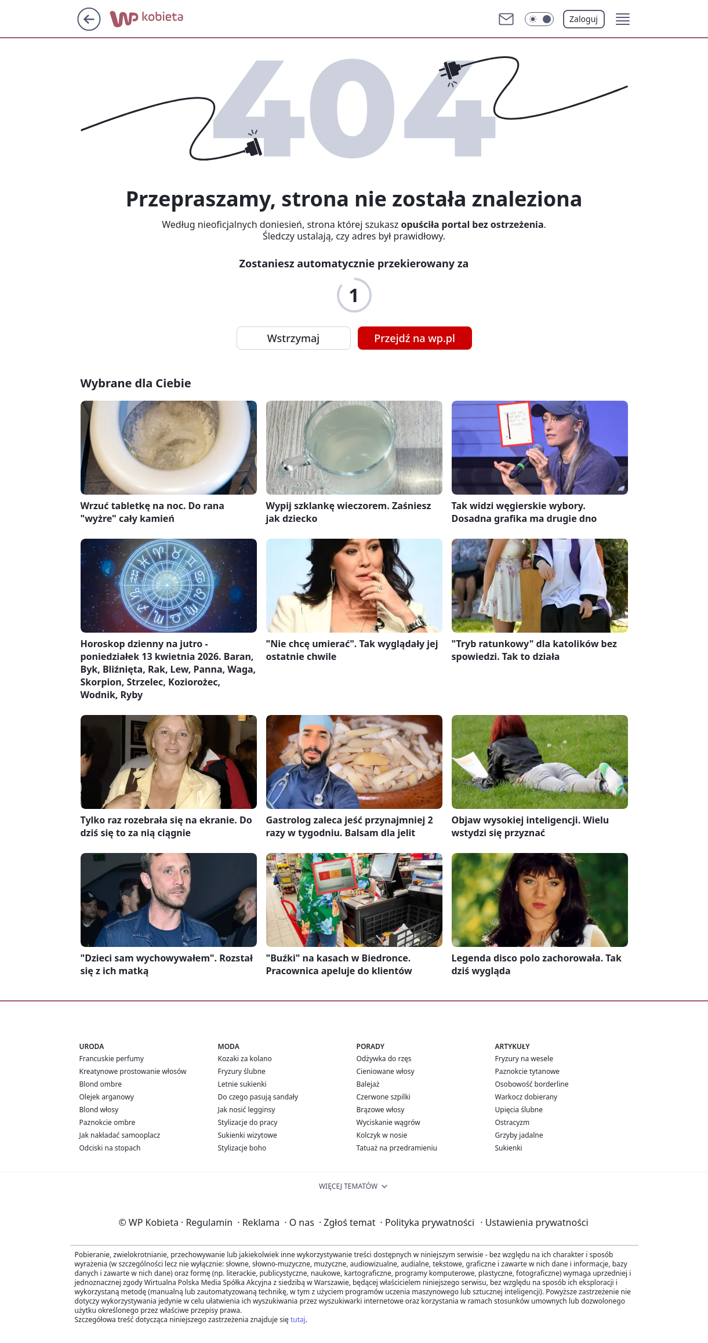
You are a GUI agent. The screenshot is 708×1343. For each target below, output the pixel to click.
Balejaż (368, 1084)
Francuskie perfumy (111, 1058)
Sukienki (508, 1148)
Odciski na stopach (110, 1148)
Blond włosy (99, 1110)
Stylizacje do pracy (248, 1122)
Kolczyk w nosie (382, 1135)
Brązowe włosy (381, 1110)
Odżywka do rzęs (384, 1058)
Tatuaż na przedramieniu (397, 1148)
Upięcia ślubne (519, 1110)
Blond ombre (100, 1084)
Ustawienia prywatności (534, 1222)
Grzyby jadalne (519, 1135)
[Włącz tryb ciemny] (539, 19)
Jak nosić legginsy (246, 1110)
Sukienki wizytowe (247, 1135)
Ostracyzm (512, 1122)
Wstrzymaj (293, 338)
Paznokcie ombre (107, 1122)
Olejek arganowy (106, 1097)
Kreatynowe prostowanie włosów (133, 1071)
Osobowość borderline (532, 1084)
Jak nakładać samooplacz (120, 1135)
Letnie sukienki (242, 1084)
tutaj (298, 1319)
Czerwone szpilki (384, 1097)
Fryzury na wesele (524, 1058)
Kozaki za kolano (245, 1058)
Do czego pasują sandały (258, 1097)
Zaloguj (583, 18)
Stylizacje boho (242, 1148)
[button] (622, 19)
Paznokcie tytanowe (527, 1071)
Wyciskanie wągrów (388, 1122)
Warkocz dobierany (526, 1097)
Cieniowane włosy (386, 1071)
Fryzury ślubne (242, 1071)
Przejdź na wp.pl (414, 338)
